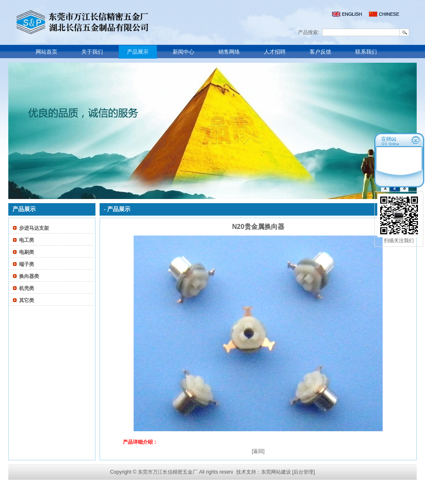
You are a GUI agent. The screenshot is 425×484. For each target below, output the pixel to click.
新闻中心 (183, 52)
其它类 (26, 300)
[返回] (258, 451)
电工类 (26, 240)
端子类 (26, 264)
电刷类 (26, 252)
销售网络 (229, 52)
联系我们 (366, 52)
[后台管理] (303, 472)
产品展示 (138, 52)
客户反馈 (320, 52)
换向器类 (29, 276)
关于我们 (92, 52)
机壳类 (26, 288)
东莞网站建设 (276, 472)
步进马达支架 (34, 228)
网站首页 (46, 52)
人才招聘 (275, 52)
